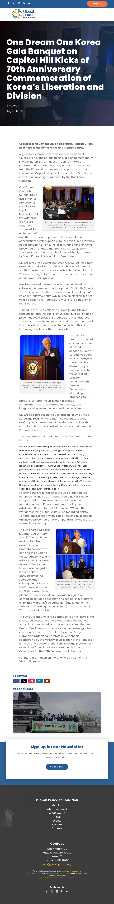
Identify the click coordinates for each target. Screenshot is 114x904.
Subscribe (57, 766)
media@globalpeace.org (71, 871)
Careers (57, 828)
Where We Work (57, 809)
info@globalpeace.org (57, 864)
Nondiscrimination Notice (63, 878)
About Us (57, 805)
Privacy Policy (46, 878)
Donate (97, 3)
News (57, 817)
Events (57, 820)
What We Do (57, 813)
